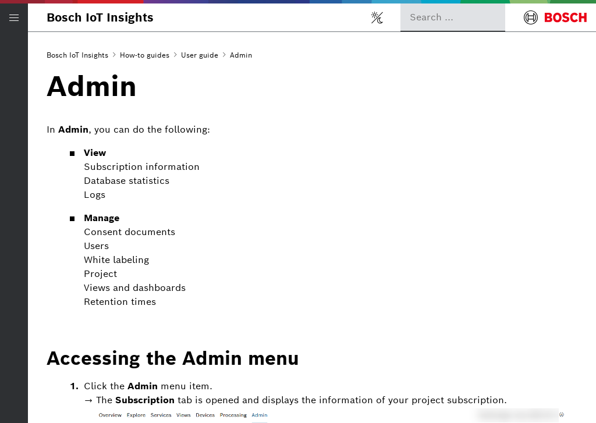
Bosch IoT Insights (100, 17)
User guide (199, 55)
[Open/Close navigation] (14, 17)
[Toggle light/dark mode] (377, 17)
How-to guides (144, 55)
